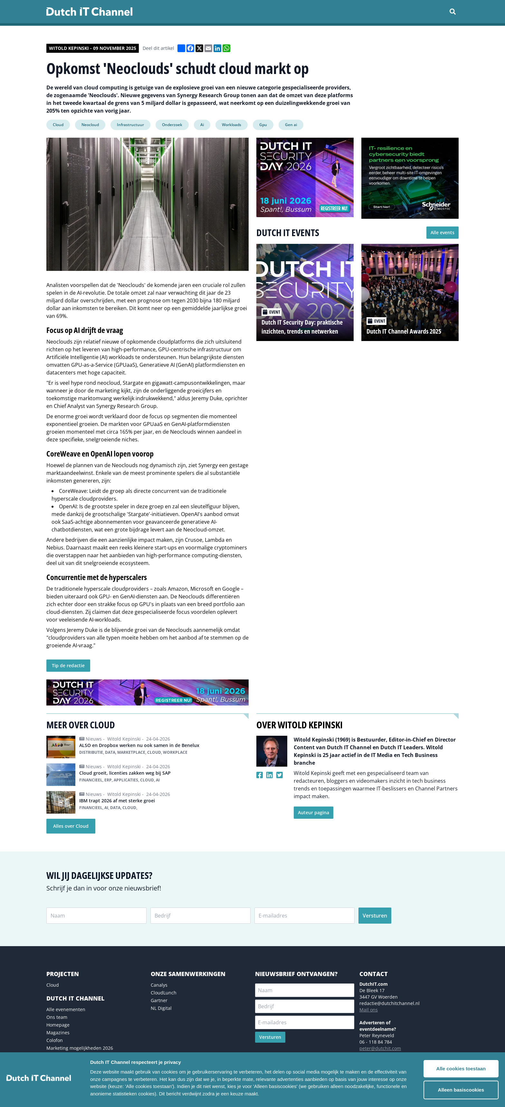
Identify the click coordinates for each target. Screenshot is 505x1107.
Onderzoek (172, 124)
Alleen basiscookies (461, 1090)
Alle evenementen (65, 1009)
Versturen (375, 915)
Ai (202, 124)
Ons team (56, 1017)
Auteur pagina (313, 812)
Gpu (263, 124)
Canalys (159, 985)
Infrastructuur (130, 124)
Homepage (58, 1025)
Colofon (54, 1040)
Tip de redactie (68, 665)
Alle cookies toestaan (461, 1068)
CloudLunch (163, 993)
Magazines (58, 1032)
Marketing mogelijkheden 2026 (79, 1048)
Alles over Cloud (71, 826)
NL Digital (161, 1008)
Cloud (58, 124)
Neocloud (90, 124)
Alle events (442, 232)
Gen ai (291, 124)
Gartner (159, 1000)
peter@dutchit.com (380, 1048)
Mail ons (368, 1010)
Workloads (231, 124)
